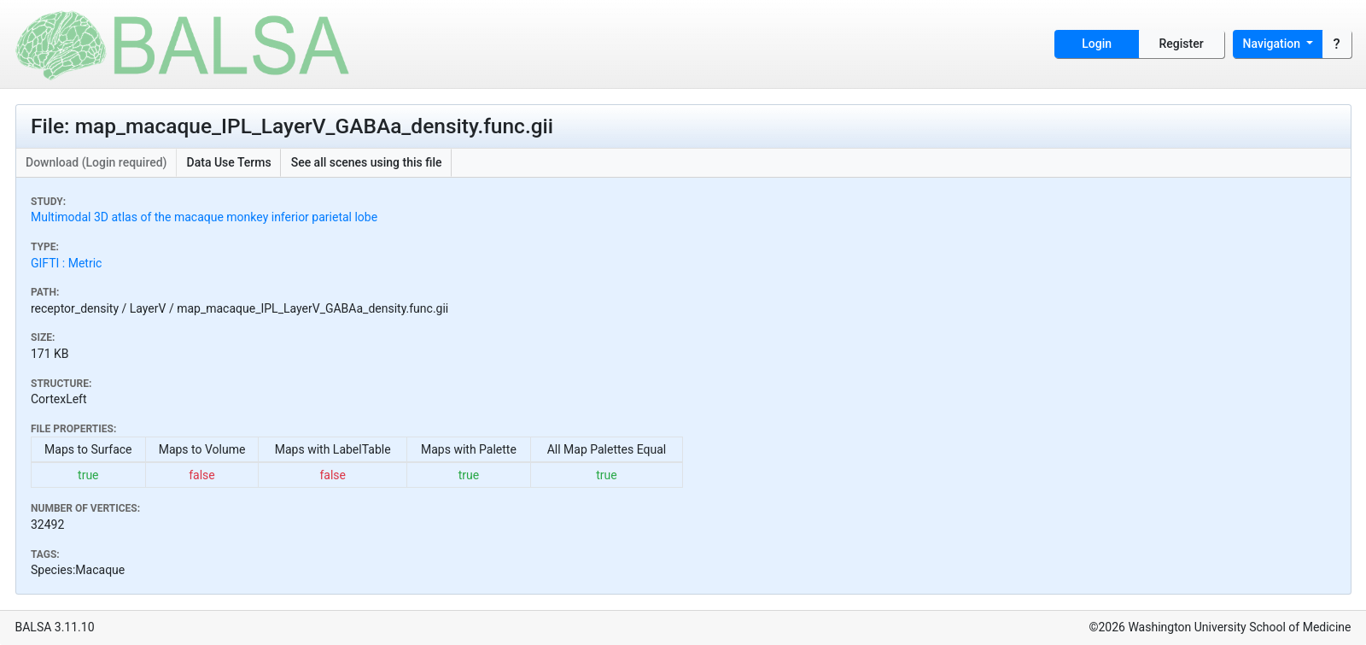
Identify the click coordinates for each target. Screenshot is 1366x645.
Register (1181, 43)
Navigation (1273, 43)
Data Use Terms (229, 162)
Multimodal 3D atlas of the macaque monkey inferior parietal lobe (204, 217)
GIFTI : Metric (66, 263)
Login (1097, 43)
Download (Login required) (96, 162)
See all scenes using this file (366, 162)
